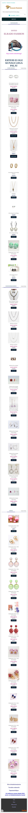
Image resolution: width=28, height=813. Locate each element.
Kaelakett (14, 151)
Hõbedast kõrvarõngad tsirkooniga (13, 499)
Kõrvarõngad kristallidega (14, 213)
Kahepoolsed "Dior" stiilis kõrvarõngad (14, 107)
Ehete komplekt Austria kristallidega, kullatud (13, 302)
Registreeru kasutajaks (11, 2)
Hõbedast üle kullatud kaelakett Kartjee (13, 129)
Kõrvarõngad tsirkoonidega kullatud (13, 173)
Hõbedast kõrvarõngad (13, 365)
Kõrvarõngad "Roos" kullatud (14, 275)
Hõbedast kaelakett (13, 323)
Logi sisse (4, 2)
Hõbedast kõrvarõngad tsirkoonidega (13, 432)
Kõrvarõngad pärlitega (13, 232)
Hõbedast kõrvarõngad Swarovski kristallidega (13, 387)
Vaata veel (23, 68)
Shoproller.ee (24, 810)
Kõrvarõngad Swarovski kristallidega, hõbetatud (13, 84)
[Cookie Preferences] (2, 811)
